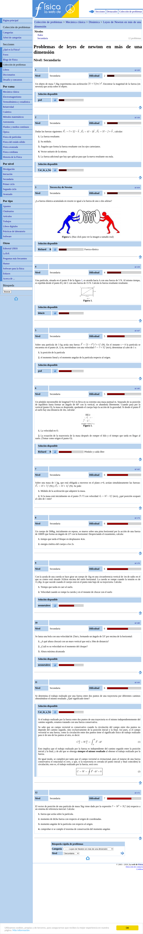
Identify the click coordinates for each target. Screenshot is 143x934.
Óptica (6, 132)
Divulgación (9, 169)
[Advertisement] (108, 4)
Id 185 (137, 388)
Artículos (7, 216)
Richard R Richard (44, 250)
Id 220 (137, 70)
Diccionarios (9, 74)
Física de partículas (12, 137)
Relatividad (8, 107)
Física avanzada (10, 147)
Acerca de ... (9, 278)
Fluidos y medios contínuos (16, 127)
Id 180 (137, 623)
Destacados (112, 11)
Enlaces (6, 273)
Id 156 (137, 117)
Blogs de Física (10, 59)
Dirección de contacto (134, 867)
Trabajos (7, 221)
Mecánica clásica (11, 92)
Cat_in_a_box (44, 170)
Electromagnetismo (12, 97)
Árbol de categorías (12, 37)
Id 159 (137, 267)
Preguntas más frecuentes (15, 258)
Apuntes (7, 206)
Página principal (10, 20)
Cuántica (7, 112)
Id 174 (137, 518)
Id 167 (137, 331)
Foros (5, 54)
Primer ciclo (9, 184)
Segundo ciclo (9, 189)
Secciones (100, 11)
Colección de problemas (130, 11)
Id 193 (137, 682)
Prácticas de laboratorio (14, 231)
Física (140, 864)
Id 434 (137, 187)
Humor (6, 263)
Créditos (139, 869)
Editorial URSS (10, 248)
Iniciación (7, 174)
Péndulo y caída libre (94, 451)
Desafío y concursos (12, 79)
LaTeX (6, 253)
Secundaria (8, 179)
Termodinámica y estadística (16, 102)
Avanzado (7, 194)
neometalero (44, 605)
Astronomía (8, 122)
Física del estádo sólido (14, 142)
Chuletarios (8, 211)
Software (7, 236)
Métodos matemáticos (13, 117)
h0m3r (41, 313)
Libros (6, 69)
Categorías (8, 32)
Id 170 (137, 563)
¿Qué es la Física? (11, 49)
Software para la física (13, 268)
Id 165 (137, 469)
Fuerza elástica (91, 249)
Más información (21, 930)
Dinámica (94, 22)
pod (40, 100)
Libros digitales (10, 226)
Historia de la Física (12, 157)
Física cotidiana (10, 152)
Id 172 (137, 793)
